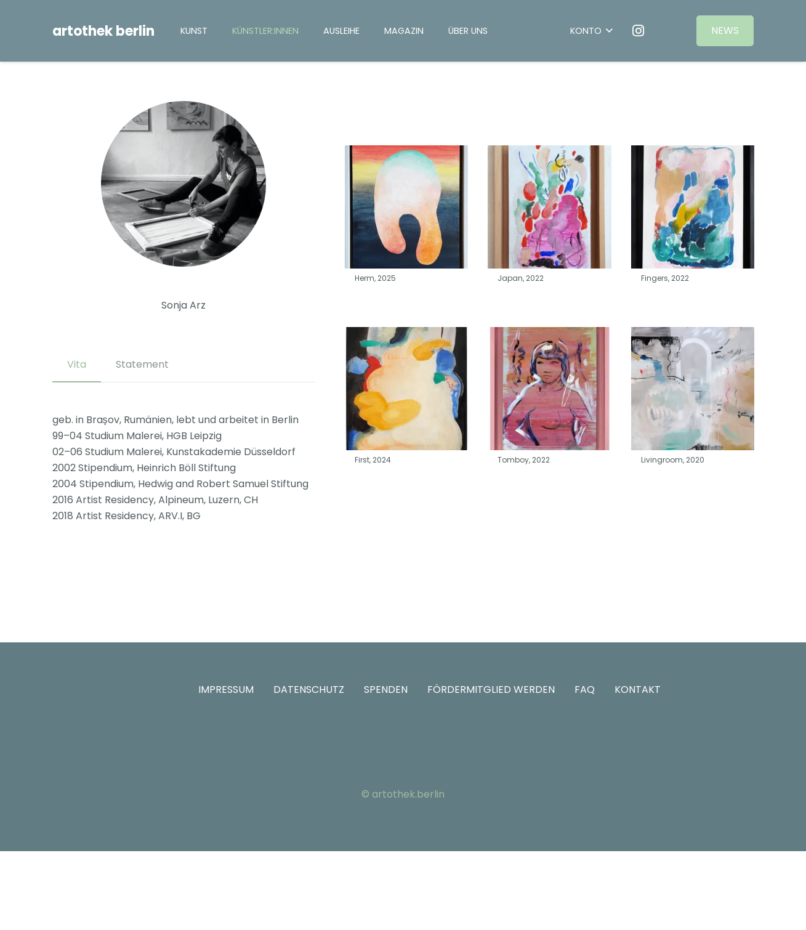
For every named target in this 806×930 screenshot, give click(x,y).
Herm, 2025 (375, 278)
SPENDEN (386, 689)
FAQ (584, 689)
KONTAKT (638, 689)
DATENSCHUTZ (308, 689)
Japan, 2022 (521, 278)
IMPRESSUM (226, 689)
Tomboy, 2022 (524, 460)
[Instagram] (638, 30)
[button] (591, 31)
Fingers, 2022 (664, 278)
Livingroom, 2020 (672, 460)
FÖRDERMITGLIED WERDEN (491, 689)
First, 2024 (373, 460)
